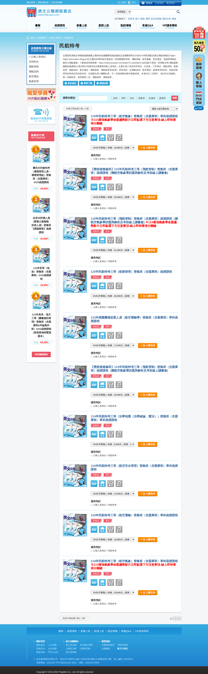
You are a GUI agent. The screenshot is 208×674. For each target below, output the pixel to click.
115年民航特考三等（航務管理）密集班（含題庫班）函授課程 (131, 271)
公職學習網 (85, 648)
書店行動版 (122, 648)
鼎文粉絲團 (57, 2)
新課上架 (99, 631)
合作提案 (52, 648)
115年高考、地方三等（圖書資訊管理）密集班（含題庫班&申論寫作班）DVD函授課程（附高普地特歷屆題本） (41, 325)
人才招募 (52, 645)
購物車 (149, 3)
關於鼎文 (40, 645)
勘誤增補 (112, 631)
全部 (115, 98)
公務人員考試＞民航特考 (104, 159)
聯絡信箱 (40, 652)
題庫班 (162, 98)
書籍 (60, 631)
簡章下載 (88, 83)
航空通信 (34, 76)
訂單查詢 (159, 3)
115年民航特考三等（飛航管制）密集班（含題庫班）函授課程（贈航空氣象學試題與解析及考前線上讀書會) (134, 222)
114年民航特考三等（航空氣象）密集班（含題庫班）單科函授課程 (134, 564)
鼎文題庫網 (71, 652)
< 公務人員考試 (37, 56)
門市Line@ (53, 652)
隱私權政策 (43, 2)
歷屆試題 (104, 83)
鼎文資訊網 (71, 645)
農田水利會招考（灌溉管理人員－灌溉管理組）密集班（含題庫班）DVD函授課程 (41, 175)
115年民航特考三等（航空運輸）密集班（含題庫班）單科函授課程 (134, 515)
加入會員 (122, 2)
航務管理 (34, 81)
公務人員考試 (55, 37)
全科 (132, 98)
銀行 (137, 19)
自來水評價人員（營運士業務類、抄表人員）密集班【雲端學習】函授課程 (41, 225)
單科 (124, 98)
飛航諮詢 (34, 71)
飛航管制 (34, 66)
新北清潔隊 (156, 19)
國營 (148, 19)
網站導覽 (31, 2)
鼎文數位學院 (86, 645)
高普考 (131, 19)
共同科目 (34, 61)
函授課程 (42, 37)
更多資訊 (72, 83)
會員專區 (170, 3)
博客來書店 (123, 645)
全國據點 (106, 648)
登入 (134, 2)
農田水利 (166, 19)
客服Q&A (126, 631)
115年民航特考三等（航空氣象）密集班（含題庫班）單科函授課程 (134, 120)
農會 (174, 19)
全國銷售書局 (108, 645)
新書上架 (85, 631)
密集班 (142, 98)
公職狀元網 (71, 648)
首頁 (33, 37)
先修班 (152, 98)
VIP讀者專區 (142, 631)
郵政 (142, 19)
